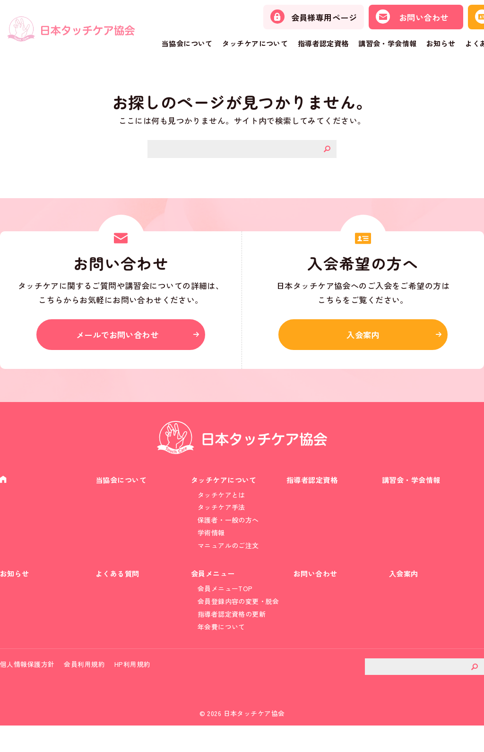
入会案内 (363, 338)
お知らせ (441, 43)
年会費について (221, 649)
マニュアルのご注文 (228, 558)
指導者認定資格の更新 (232, 634)
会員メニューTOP (225, 607)
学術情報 (211, 544)
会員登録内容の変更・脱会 (238, 621)
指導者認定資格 (323, 43)
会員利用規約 (84, 690)
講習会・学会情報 (387, 43)
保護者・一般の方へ (228, 530)
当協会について (187, 43)
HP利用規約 (132, 690)
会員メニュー (214, 591)
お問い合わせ (317, 591)
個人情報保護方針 (27, 690)
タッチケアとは (221, 502)
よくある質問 (118, 591)
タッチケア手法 (221, 516)
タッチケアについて (255, 43)
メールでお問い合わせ (120, 338)
